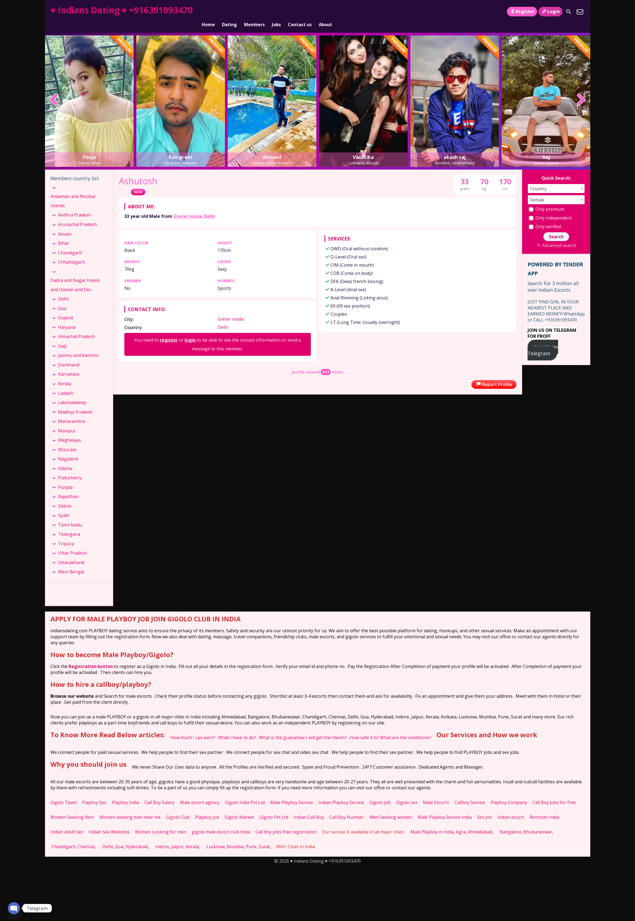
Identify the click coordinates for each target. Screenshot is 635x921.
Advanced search (556, 236)
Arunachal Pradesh (77, 215)
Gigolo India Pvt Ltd (245, 793)
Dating (229, 12)
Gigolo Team (63, 793)
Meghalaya (69, 431)
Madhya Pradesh (75, 402)
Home (208, 12)
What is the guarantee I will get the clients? (303, 728)
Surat (264, 837)
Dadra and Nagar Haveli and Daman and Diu (75, 275)
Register (522, 11)
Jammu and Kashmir (78, 346)
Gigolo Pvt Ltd (274, 808)
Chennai (86, 837)
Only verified (545, 217)
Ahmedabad (480, 823)
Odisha (65, 459)
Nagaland (68, 450)
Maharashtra (71, 412)
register (169, 331)
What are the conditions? (405, 728)
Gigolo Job (380, 793)
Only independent (550, 209)
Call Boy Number (346, 808)
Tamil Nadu (70, 516)
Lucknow (215, 837)
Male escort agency (199, 793)
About (325, 12)
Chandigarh (70, 243)
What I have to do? (237, 728)
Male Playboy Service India (445, 808)
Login (550, 11)
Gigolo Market (239, 808)
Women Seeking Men (72, 808)
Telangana (69, 525)
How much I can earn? (192, 728)
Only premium (546, 200)
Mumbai (235, 837)
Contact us (300, 12)
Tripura (66, 534)
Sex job (484, 808)
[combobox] (556, 179)
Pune (251, 837)
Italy (62, 337)
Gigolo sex (406, 793)
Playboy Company (508, 793)
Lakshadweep (72, 393)
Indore (162, 837)
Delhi (209, 207)
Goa (62, 299)
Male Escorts (436, 793)
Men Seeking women (390, 808)
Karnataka (68, 365)
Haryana (67, 318)
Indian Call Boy (309, 808)
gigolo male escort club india (221, 823)
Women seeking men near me (130, 808)
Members (254, 12)
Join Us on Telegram (543, 340)
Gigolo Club (178, 808)
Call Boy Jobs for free (554, 793)
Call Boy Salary (159, 793)
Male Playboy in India (432, 823)
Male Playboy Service (291, 793)
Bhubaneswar (537, 823)
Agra (461, 823)
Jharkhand (68, 356)
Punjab (65, 478)
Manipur (67, 421)
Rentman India (544, 808)
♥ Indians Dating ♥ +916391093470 (121, 10)
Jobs (276, 12)
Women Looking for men (160, 823)
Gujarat (65, 308)
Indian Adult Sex (66, 823)
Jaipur (177, 837)
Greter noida (187, 207)
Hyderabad (136, 837)
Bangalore (510, 823)
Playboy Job (207, 808)
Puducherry (70, 468)
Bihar (63, 234)
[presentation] (54, 90)
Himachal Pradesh (76, 327)
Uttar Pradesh (72, 544)
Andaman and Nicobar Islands (73, 191)
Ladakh (65, 384)
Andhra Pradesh (74, 206)
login (190, 331)
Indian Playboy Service (341, 793)
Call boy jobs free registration (286, 823)
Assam (64, 224)
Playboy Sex (94, 793)
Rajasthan (68, 487)
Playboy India (125, 793)
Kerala (64, 374)
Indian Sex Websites (109, 823)
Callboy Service (470, 793)
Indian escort (510, 808)
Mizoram (67, 440)
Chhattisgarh (71, 253)
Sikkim (64, 497)
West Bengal (71, 562)
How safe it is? (364, 728)
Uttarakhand (71, 553)
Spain (64, 506)
